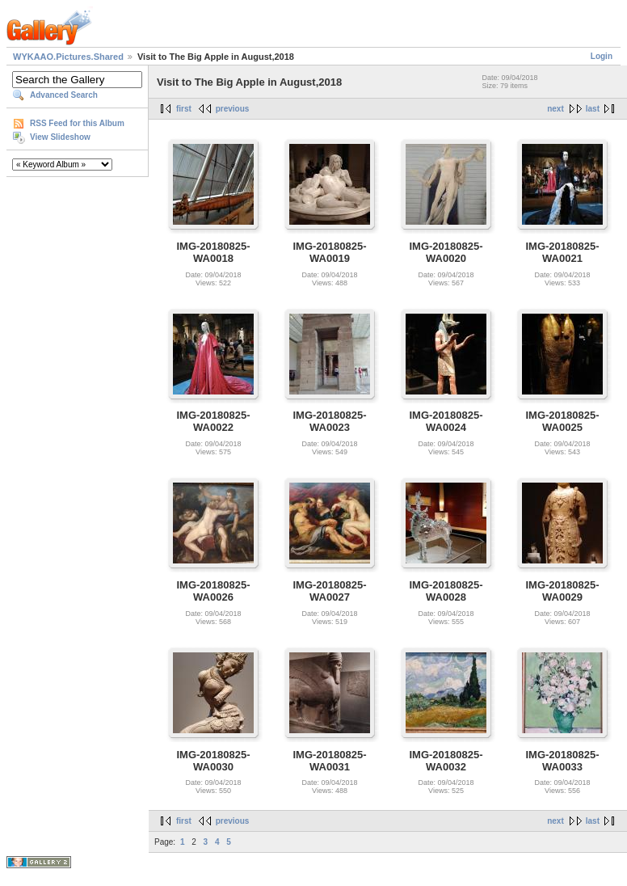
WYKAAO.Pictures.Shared (68, 56)
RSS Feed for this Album (77, 123)
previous (233, 108)
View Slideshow (60, 137)
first (183, 108)
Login (601, 56)
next (555, 108)
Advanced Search (64, 95)
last (593, 108)
